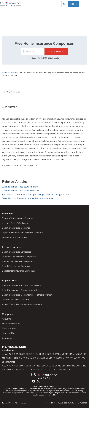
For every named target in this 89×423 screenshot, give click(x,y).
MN (77, 354)
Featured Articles (12, 247)
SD (50, 358)
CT (23, 354)
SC (47, 358)
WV (76, 358)
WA (71, 358)
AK (6, 354)
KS (53, 354)
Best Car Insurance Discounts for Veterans (22, 290)
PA (41, 358)
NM (20, 358)
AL (3, 354)
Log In (73, 4)
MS (80, 354)
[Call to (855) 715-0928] (64, 4)
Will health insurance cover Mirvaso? (20, 190)
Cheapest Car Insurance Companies (19, 256)
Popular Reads (10, 280)
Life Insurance (8, 362)
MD (66, 354)
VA (67, 358)
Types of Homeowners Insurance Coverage (22, 232)
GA (37, 354)
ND (31, 358)
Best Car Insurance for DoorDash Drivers (21, 285)
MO (84, 354)
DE (27, 354)
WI (79, 358)
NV (10, 358)
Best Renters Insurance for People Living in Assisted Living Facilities (36, 194)
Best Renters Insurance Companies (18, 271)
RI (44, 358)
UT (60, 358)
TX (57, 358)
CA (16, 354)
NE (7, 358)
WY (83, 358)
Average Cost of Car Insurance (16, 223)
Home (4, 72)
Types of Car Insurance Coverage (18, 218)
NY (24, 358)
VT (64, 358)
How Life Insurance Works (14, 237)
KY (56, 354)
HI (40, 354)
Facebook (33, 381)
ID (43, 354)
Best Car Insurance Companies (16, 252)
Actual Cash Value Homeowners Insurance (22, 304)
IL (45, 354)
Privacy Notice (9, 328)
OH (27, 369)
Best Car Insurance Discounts (16, 228)
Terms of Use (8, 333)
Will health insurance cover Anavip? (20, 186)
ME (62, 354)
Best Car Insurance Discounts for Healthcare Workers (27, 295)
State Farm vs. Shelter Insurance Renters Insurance (27, 198)
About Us (6, 319)
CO (20, 354)
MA (70, 354)
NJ (17, 358)
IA (50, 354)
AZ (10, 354)
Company (7, 314)
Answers (13, 72)
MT (3, 358)
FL (34, 354)
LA (59, 354)
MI (74, 354)
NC (27, 358)
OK (34, 358)
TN (53, 358)
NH (14, 358)
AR (13, 354)
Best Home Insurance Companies (18, 261)
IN (48, 354)
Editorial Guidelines (11, 323)
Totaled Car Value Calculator (15, 299)
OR (37, 358)
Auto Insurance (9, 350)
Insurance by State (14, 346)
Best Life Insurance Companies (16, 266)
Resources (8, 213)
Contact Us (7, 338)
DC (30, 354)
